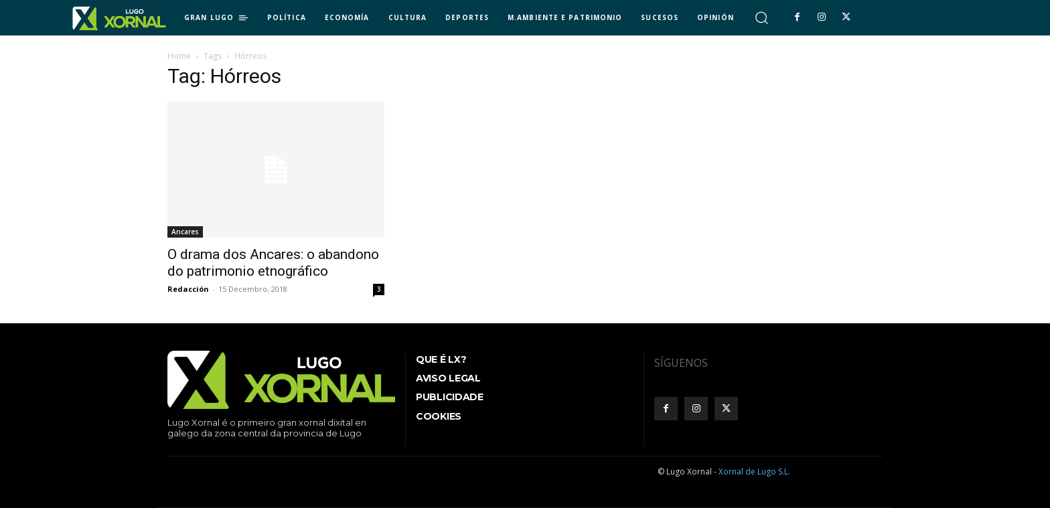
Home (179, 56)
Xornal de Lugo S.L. (754, 471)
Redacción (188, 289)
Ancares (185, 231)
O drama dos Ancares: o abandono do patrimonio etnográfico (273, 262)
